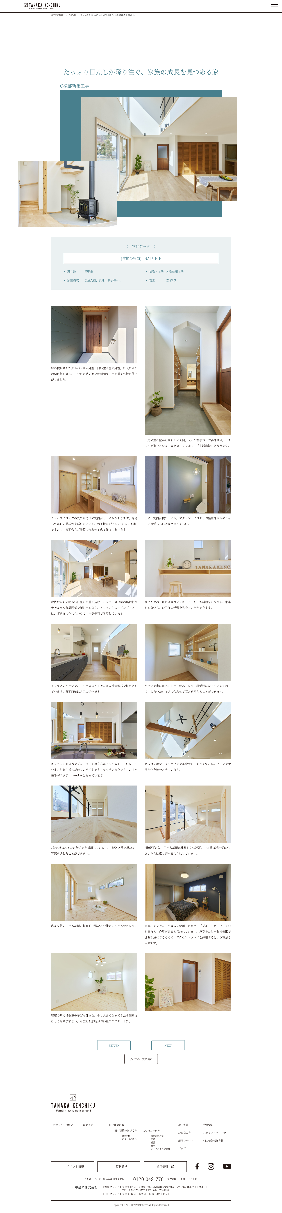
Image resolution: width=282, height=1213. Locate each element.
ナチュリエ (83, 14)
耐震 (153, 1142)
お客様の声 (184, 1132)
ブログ (182, 1148)
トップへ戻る (225, 1084)
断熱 (153, 1145)
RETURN (114, 1045)
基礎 (153, 1139)
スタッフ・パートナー (215, 1132)
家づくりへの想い (63, 1124)
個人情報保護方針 (213, 1140)
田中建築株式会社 (58, 14)
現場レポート (185, 1140)
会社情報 (208, 1124)
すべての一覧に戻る (141, 1059)
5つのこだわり (152, 1130)
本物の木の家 (157, 1135)
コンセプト (89, 1124)
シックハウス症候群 (160, 1148)
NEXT (168, 1045)
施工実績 (72, 14)
